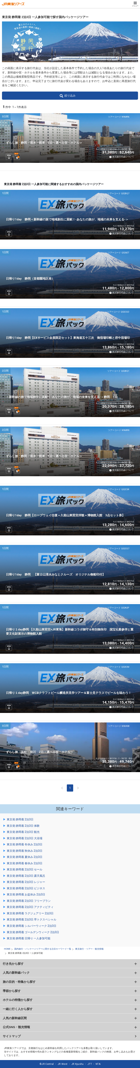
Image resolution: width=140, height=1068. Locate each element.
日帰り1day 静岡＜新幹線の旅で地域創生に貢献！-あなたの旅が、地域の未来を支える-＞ (67, 219)
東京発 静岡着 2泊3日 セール (24, 869)
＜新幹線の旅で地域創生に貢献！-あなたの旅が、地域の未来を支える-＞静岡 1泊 (62, 397)
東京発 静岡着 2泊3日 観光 (23, 831)
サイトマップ (12, 1036)
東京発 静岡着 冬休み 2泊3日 (24, 844)
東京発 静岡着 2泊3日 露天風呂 (26, 875)
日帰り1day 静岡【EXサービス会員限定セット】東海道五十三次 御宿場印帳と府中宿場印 (68, 338)
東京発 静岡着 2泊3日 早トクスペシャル (31, 919)
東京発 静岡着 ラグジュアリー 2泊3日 (30, 913)
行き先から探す (13, 963)
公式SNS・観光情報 (16, 1027)
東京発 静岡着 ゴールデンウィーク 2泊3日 (33, 932)
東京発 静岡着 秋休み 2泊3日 (24, 850)
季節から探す (12, 991)
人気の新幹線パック (16, 972)
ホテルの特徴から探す (18, 999)
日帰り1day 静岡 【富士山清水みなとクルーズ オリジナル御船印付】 (55, 574)
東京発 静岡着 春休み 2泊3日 (24, 863)
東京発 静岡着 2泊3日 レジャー (26, 882)
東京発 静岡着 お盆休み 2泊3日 (26, 894)
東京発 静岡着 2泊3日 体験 (23, 825)
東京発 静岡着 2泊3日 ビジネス (26, 888)
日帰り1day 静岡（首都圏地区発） (30, 278)
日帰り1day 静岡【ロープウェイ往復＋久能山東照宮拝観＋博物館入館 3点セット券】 (65, 515)
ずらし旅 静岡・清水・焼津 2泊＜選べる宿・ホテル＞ (44, 143)
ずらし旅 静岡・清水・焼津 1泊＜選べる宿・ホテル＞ (44, 456)
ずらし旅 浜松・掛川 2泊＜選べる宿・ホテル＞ (39, 752)
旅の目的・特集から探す (19, 981)
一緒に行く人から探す (18, 1009)
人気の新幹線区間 (15, 1018)
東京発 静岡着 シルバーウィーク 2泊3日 (31, 925)
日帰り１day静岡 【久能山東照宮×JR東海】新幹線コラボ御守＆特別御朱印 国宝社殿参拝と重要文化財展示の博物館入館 (69, 631)
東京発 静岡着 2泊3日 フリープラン (29, 900)
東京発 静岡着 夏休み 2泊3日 (24, 856)
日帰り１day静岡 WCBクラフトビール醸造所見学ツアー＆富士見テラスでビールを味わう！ (68, 693)
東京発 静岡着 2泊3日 (20, 819)
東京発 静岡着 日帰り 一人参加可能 (28, 938)
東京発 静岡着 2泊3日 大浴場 (24, 838)
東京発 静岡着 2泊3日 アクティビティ (30, 907)
